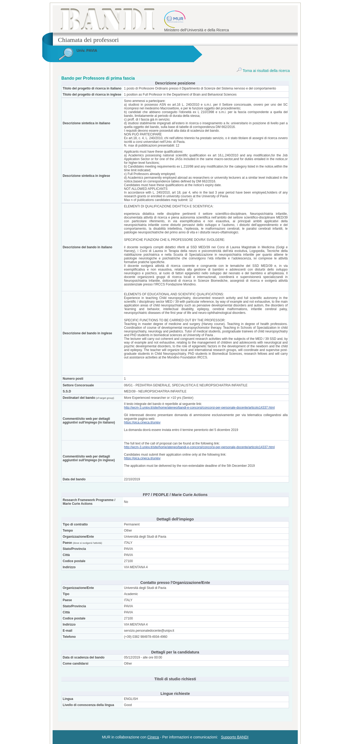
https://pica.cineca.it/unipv (142, 422)
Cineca (153, 737)
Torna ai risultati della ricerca (263, 71)
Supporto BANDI (235, 737)
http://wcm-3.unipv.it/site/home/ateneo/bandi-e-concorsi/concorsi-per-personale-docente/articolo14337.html (199, 407)
